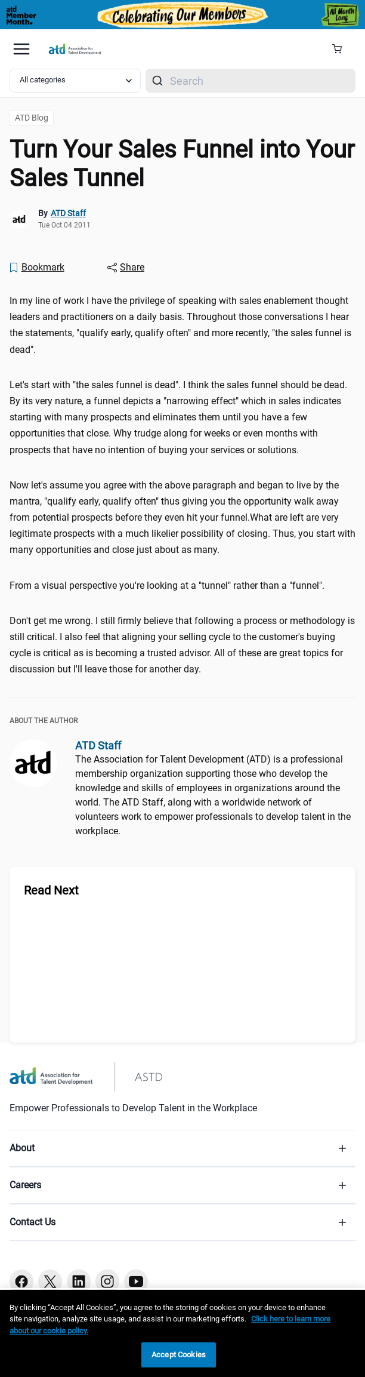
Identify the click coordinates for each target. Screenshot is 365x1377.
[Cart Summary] (341, 49)
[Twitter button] (50, 1281)
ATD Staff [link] (68, 213)
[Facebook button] (21, 1281)
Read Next (51, 890)
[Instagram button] (107, 1281)
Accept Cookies (178, 1354)
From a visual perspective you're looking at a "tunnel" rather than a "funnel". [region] (167, 585)
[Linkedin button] (79, 1281)
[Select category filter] (75, 81)
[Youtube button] (136, 1281)
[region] (182, 1333)
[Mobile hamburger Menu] (21, 49)
